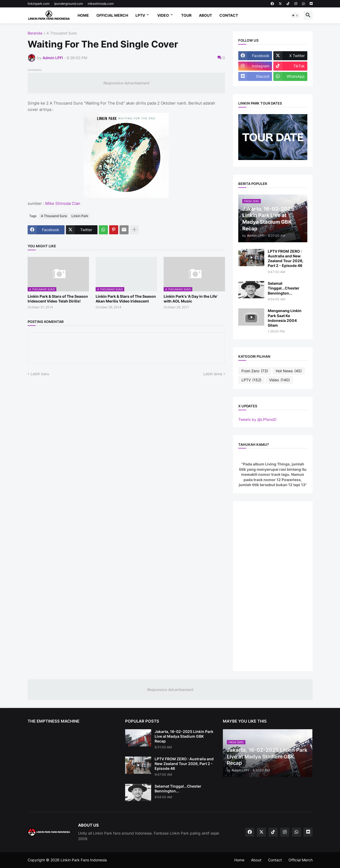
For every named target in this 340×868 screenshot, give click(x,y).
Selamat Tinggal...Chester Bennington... (283, 288)
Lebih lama (212, 374)
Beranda (35, 33)
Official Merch (112, 15)
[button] (295, 15)
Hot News (289, 371)
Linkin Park (79, 216)
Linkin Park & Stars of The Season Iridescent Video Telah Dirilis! (58, 298)
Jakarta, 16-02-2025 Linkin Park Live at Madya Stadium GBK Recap (184, 736)
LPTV (140, 15)
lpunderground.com (68, 4)
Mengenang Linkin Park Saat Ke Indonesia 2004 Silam (284, 317)
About (205, 15)
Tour (186, 15)
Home (83, 15)
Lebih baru (40, 374)
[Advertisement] (272, 586)
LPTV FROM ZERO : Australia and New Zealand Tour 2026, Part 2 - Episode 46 (285, 258)
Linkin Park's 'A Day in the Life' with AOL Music (191, 298)
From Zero (254, 371)
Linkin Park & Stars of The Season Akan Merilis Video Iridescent (126, 298)
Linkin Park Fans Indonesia (84, 860)
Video (163, 15)
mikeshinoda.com (101, 4)
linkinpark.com (38, 4)
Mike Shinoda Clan (62, 203)
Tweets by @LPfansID (257, 419)
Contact (228, 15)
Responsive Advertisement (126, 83)
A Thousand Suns (61, 33)
